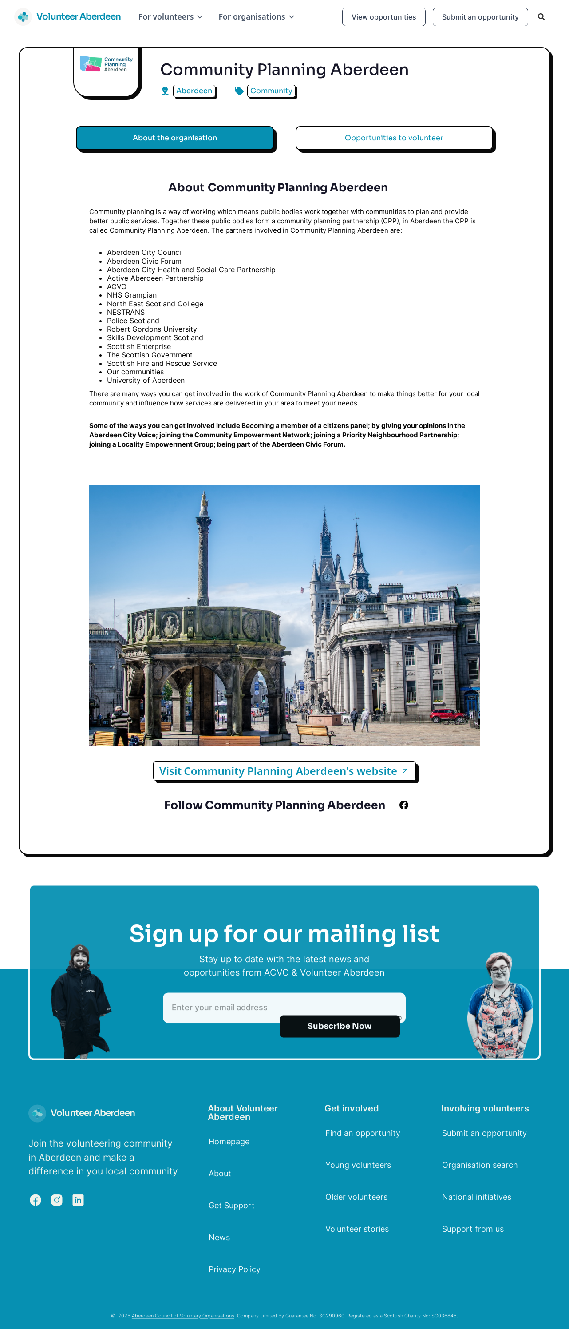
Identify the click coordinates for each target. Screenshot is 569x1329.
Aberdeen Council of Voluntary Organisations (183, 1321)
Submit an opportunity (480, 16)
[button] (171, 16)
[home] (67, 17)
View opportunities (384, 16)
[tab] (175, 138)
